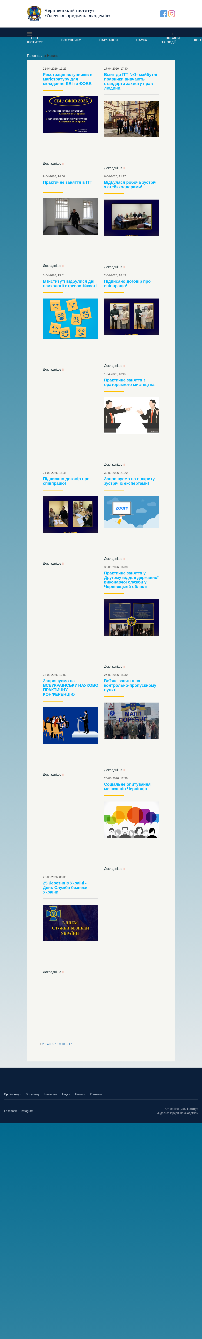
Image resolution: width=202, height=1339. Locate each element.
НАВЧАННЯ (108, 40)
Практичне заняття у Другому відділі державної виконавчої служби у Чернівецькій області (131, 580)
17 (70, 1044)
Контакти (96, 1094)
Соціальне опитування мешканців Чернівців (127, 786)
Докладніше (52, 163)
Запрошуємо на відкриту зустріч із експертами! (129, 481)
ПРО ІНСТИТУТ (35, 40)
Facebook (10, 1111)
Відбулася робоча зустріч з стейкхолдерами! (130, 184)
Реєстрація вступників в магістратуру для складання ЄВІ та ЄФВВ (67, 79)
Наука (66, 1094)
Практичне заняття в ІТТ (67, 182)
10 (63, 1044)
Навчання (50, 1094)
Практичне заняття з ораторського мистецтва (129, 382)
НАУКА (141, 40)
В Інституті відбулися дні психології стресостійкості (70, 283)
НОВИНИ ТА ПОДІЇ (171, 40)
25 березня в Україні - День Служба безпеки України (65, 887)
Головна (33, 55)
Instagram (27, 1111)
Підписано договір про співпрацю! (127, 283)
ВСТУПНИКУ (71, 40)
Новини (80, 1094)
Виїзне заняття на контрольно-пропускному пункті (130, 685)
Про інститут (12, 1094)
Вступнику (32, 1094)
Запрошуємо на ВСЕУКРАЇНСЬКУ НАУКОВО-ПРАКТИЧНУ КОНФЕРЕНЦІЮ (71, 688)
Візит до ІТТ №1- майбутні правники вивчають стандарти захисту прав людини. (130, 81)
